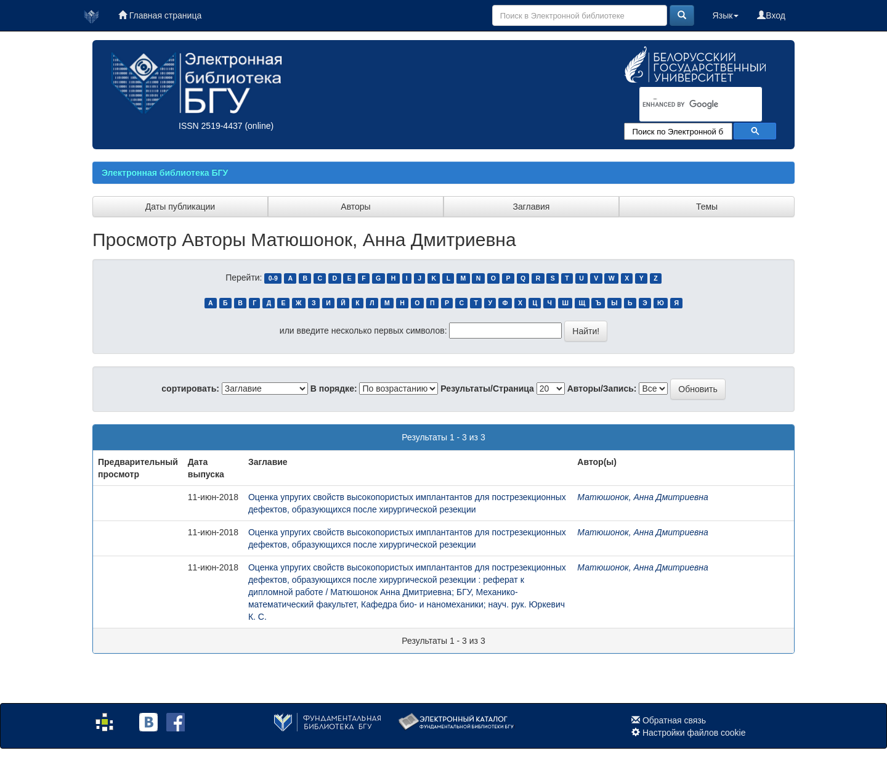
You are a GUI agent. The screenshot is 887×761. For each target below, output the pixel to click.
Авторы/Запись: (602, 388)
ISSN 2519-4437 (211, 126)
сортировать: (190, 388)
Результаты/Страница (487, 388)
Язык (726, 15)
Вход (771, 15)
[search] (684, 104)
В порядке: (333, 388)
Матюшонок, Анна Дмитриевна (642, 497)
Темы (707, 207)
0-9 (273, 278)
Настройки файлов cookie (694, 733)
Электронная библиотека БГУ (165, 173)
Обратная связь (674, 720)
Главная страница (159, 15)
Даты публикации (180, 207)
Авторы (355, 207)
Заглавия (531, 207)
